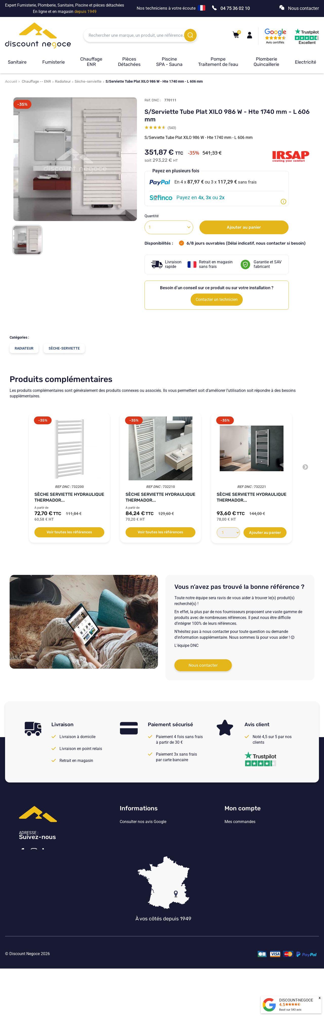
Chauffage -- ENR (36, 81)
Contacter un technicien (217, 299)
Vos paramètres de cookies (144, 863)
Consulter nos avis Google (143, 821)
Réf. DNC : (153, 100)
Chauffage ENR (91, 61)
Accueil (11, 81)
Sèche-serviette (88, 81)
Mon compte (243, 808)
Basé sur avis (290, 1009)
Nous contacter (203, 665)
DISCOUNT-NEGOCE (296, 1000)
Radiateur (63, 81)
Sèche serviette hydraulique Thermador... (69, 497)
